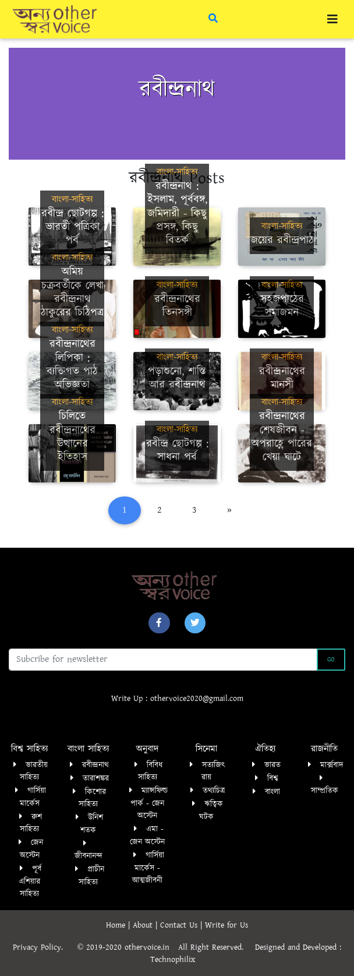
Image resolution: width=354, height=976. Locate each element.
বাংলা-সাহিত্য (72, 199)
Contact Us (180, 925)
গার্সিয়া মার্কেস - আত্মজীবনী (148, 868)
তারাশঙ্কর (96, 778)
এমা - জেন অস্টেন (147, 835)
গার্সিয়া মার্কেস (33, 797)
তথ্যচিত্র (214, 791)
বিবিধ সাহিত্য (150, 771)
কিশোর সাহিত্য (92, 798)
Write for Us (226, 925)
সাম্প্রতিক (324, 791)
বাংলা (272, 792)
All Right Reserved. (216, 947)
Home (117, 925)
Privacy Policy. (44, 947)
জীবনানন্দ (88, 856)
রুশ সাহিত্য (31, 823)
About (144, 925)
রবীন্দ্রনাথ (95, 765)
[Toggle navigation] (332, 19)
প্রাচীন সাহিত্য (91, 876)
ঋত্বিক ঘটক (211, 810)
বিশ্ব (272, 778)
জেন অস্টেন (31, 849)
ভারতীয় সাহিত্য (34, 771)
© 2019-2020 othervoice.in (126, 947)
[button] (158, 622)
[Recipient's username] (163, 660)
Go (331, 659)
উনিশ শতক (91, 824)
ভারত (272, 765)
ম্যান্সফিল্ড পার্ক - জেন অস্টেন (149, 803)
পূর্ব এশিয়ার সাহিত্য (30, 881)
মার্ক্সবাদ (331, 765)
